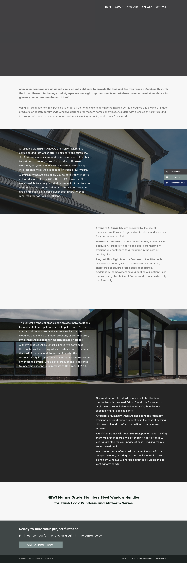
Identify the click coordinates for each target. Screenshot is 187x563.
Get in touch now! (40, 544)
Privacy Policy (145, 559)
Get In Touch (161, 559)
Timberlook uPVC (174, 183)
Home (124, 559)
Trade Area (172, 172)
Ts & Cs (133, 559)
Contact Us (172, 177)
